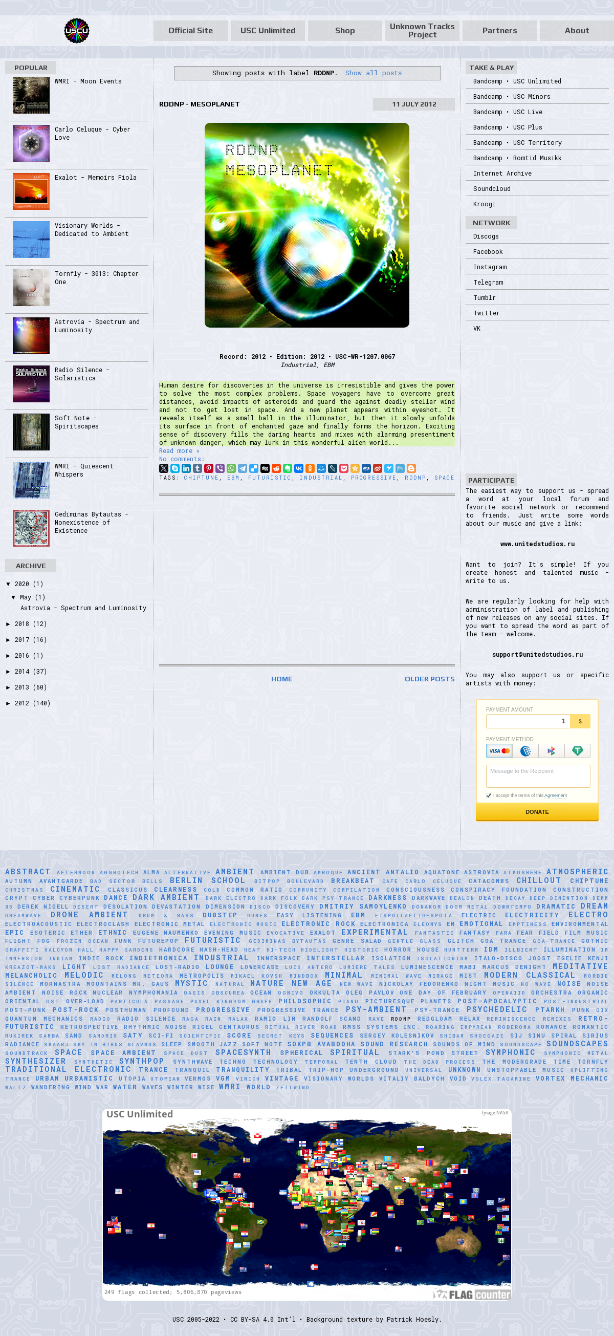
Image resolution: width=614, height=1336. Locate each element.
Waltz (16, 1087)
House (428, 949)
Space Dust (186, 1053)
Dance (116, 897)
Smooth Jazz (212, 1044)
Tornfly (593, 1061)
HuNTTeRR (461, 949)
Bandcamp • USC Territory (517, 142)
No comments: (182, 459)
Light (74, 966)
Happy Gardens (126, 949)
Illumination (569, 949)
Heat (252, 949)
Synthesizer (36, 1061)
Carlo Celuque (433, 881)
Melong (124, 976)
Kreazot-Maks (31, 967)
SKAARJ (56, 1044)
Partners (500, 30)
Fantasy (475, 932)
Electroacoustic (39, 924)
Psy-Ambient (376, 1009)
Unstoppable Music (526, 1069)
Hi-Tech (281, 949)
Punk (581, 1010)
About (577, 30)
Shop (345, 30)
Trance (153, 1069)
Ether (82, 932)
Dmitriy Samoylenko (363, 906)
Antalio (403, 872)
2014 (24, 671)
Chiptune (201, 478)
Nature (267, 983)
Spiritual (355, 1052)
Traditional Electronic (68, 1069)
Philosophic (305, 1001)
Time (562, 1061)
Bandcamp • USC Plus (507, 127)
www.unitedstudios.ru (537, 544)
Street (465, 1053)
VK (476, 328)
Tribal (289, 1069)
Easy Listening (310, 915)
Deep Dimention (559, 898)
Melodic (84, 975)
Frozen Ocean (83, 941)
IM (605, 949)
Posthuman (126, 1010)
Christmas (24, 890)
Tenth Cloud (371, 1061)
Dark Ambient (166, 897)
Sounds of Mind (464, 1044)
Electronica (384, 924)
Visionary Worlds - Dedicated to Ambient (92, 229)
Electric (479, 915)
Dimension (226, 906)
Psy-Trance (437, 1010)
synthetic (93, 1062)
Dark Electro (231, 898)
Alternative (187, 872)
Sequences (332, 1035)
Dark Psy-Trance (333, 898)
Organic (593, 992)
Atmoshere (522, 872)
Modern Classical (530, 975)
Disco (260, 906)
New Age (312, 983)
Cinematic (75, 889)
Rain (213, 1019)
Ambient (235, 871)
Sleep (172, 1044)
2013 (24, 687)
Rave (376, 1019)
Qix (602, 1010)
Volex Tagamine (501, 1078)
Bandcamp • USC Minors (512, 96)
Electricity (532, 915)
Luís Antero (309, 967)
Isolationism (442, 958)
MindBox (304, 976)
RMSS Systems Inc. (382, 1026)
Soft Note (262, 1044)
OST (53, 1001)
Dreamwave (23, 915)
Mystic (191, 983)
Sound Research (394, 1044)
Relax (469, 1018)
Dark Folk (279, 898)
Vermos (198, 1078)
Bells (152, 881)
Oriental (22, 1001)
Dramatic (556, 906)
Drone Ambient (90, 914)
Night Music (490, 983)
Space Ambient (124, 1052)
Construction (581, 889)
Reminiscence (511, 1019)
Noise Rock (64, 992)
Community (308, 890)
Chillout (539, 880)
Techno (233, 1061)
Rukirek (19, 1035)
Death (490, 897)
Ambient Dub (285, 872)
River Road (316, 1027)
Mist (468, 975)
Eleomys (428, 924)
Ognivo (291, 992)
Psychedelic (497, 1009)
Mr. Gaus (151, 983)
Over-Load (85, 1001)
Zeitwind (293, 1087)
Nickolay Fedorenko (419, 983)
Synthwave (193, 1061)
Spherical (301, 1052)
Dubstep (220, 915)
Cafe (390, 881)
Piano (348, 1001)
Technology (275, 1061)
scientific (200, 1035)
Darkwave (429, 897)
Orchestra (551, 992)
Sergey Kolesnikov (397, 1035)
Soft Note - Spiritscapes (77, 422)
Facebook (488, 251)
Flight (18, 940)
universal (424, 1070)
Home (282, 679)
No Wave (536, 984)
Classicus (128, 889)
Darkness (387, 897)
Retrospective (89, 1026)
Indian (61, 958)
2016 (24, 655)
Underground (374, 1069)
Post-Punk (25, 1010)
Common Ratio (255, 889)
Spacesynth (243, 1052)
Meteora (158, 976)
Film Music (587, 932)
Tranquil (192, 1069)
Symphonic (511, 1052)
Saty (133, 1035)
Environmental (580, 924)
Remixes (557, 1019)
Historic (361, 949)
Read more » (179, 450)
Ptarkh (550, 1009)
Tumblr (484, 297)
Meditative (581, 966)
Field (549, 932)
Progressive (374, 478)
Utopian (165, 1078)
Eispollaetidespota (414, 915)
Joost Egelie (555, 958)
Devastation (176, 906)
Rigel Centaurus (226, 1026)
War (102, 1087)
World (259, 1087)
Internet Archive (502, 173)
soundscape (521, 1044)
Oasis (195, 992)
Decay (515, 898)
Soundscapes (577, 1043)
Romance (551, 1026)
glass (431, 941)
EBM (233, 478)
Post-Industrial (576, 1001)
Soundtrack (26, 1053)
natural (230, 984)
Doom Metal (467, 906)
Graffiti (22, 949)
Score (239, 1035)
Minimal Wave (396, 976)
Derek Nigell (43, 906)
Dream (595, 906)
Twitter (486, 313)
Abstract (28, 871)
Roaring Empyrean (459, 1027)
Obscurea (228, 992)
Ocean (261, 992)
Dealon (462, 898)
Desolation (125, 906)
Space (444, 478)
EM (451, 924)
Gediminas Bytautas (288, 941)
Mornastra (60, 983)
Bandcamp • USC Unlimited (517, 81)
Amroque (328, 872)
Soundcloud (492, 188)
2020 (24, 583)
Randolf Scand (332, 1018)
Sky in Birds (98, 1044)
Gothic (595, 940)
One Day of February (443, 992)
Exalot (323, 932)
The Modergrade (514, 1061)
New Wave (357, 984)
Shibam (452, 1035)
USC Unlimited (268, 30)
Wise (206, 1087)
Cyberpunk (79, 897)
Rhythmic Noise (156, 1026)
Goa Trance (503, 940)
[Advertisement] (307, 580)
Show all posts (373, 72)
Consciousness (415, 889)
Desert (86, 906)
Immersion (24, 958)
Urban (47, 1078)
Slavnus (142, 1044)
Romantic (591, 1026)
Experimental (375, 932)
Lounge (220, 966)
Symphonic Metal (576, 1053)
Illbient (521, 949)
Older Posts (430, 679)
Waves (152, 1087)
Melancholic (31, 975)
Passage (170, 1001)
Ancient (364, 872)
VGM (223, 1078)
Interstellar (335, 958)
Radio (100, 1019)
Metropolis (202, 975)
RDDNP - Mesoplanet (199, 104)
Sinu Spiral (552, 1035)
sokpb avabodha (321, 1044)
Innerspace (279, 958)
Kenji (598, 958)
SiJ (516, 1035)
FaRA (504, 933)
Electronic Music (243, 924)
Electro (588, 914)
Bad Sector (113, 881)
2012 (24, 703)
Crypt (17, 897)
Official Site (190, 30)
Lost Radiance (121, 967)
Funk (123, 940)
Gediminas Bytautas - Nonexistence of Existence (91, 522)
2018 (24, 623)
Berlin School (208, 880)
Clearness (176, 889)
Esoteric (48, 932)
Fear (525, 932)
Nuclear (108, 992)
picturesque (390, 1001)
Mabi (468, 967)
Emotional (481, 923)
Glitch (461, 940)
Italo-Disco (498, 958)
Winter (180, 1087)
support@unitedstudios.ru (537, 654)
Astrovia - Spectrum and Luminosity (83, 608)
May (27, 597)
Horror (398, 949)
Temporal (321, 1062)
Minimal (344, 975)
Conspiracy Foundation (499, 889)
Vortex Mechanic (572, 1078)
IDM (491, 949)
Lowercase (259, 967)
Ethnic (112, 932)
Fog (44, 940)
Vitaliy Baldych (412, 1078)
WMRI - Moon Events (88, 81)
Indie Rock (101, 958)
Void (458, 1078)
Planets (436, 1001)
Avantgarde (61, 881)
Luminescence (427, 967)
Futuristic (270, 478)
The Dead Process (440, 1062)
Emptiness (528, 924)
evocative (286, 933)
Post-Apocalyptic (497, 1001)
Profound (172, 1010)
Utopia (132, 1078)
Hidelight (320, 949)
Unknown (464, 1069)
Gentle (401, 941)
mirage (440, 976)
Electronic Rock (318, 923)
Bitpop (267, 881)
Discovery (295, 906)
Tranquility (243, 1069)
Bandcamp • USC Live (507, 111)
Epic (15, 932)
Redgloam (435, 1018)
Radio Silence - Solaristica (82, 373)
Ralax (238, 1019)
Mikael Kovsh (257, 976)
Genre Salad (357, 940)
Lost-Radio (178, 967)
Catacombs (489, 881)
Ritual (278, 1027)
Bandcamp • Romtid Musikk (517, 158)
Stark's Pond (416, 1053)
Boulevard (305, 881)
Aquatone (442, 872)
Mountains (106, 983)
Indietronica (158, 958)
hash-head (219, 949)
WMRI (230, 1086)
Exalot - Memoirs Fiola (96, 177)
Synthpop (142, 1061)
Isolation (391, 958)
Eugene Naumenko (166, 932)
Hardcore (177, 949)
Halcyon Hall (70, 949)
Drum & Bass (166, 915)
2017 (24, 639)
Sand (74, 1035)
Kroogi (484, 204)
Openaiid (509, 992)
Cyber (44, 897)
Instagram (490, 267)
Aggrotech (119, 872)
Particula (129, 1001)
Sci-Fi (161, 1035)
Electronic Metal (170, 924)
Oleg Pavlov (370, 992)
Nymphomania (153, 992)
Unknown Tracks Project (422, 30)
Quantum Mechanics (44, 1018)
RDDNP (415, 478)
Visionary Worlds (339, 1078)
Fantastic (434, 933)
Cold (212, 890)
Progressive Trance (298, 1010)
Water (125, 1087)
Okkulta (325, 992)
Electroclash (103, 924)
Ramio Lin (275, 1018)
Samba (49, 1035)
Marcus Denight (515, 967)
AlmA (151, 872)
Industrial (321, 478)
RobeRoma (515, 1027)
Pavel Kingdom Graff (231, 1001)
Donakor (427, 906)
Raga (190, 1019)
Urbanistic (89, 1078)
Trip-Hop (326, 1069)
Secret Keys (281, 1035)
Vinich (248, 1078)
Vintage (282, 1078)
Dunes (257, 915)
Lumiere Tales (367, 967)
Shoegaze (487, 1035)
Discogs (486, 236)
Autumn (19, 881)
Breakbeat (353, 880)
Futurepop (158, 940)
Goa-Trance (554, 941)
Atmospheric (577, 871)
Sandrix (103, 1035)
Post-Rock (76, 1009)
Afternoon (76, 872)
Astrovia (481, 872)
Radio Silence (146, 1018)
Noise (569, 983)
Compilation (356, 890)
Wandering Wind (61, 1087)
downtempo (512, 906)
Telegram (488, 282)
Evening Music (233, 932)
